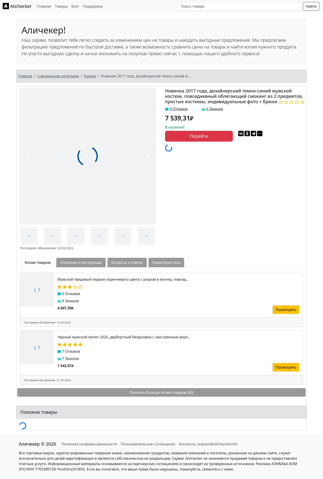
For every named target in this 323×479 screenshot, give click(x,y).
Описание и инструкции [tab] (81, 262)
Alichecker (17, 6)
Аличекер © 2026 (37, 444)
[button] (27, 156)
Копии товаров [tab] (38, 262)
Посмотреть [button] (285, 309)
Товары (61, 6)
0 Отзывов (179, 108)
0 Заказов (214, 108)
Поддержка (93, 6)
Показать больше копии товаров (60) (161, 392)
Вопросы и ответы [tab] (127, 262)
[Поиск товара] (240, 6)
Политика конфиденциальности (89, 444)
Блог (75, 6)
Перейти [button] (199, 136)
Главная (44, 6)
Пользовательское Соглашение (148, 444)
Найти (311, 6)
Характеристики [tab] (166, 262)
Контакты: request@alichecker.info (208, 444)
